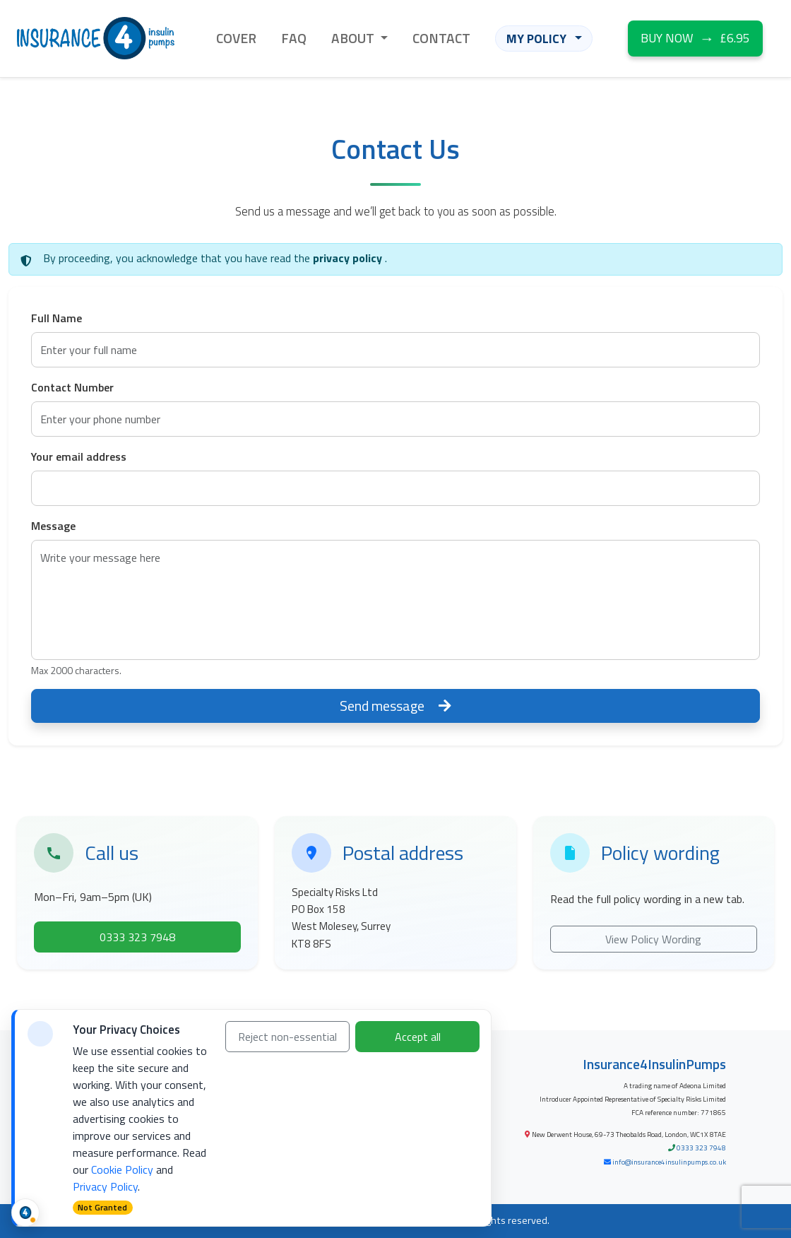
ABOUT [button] (354, 38)
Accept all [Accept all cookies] (418, 1036)
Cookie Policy (122, 1169)
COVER (236, 38)
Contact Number (72, 387)
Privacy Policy (105, 1186)
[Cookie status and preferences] (25, 1212)
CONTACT (441, 38)
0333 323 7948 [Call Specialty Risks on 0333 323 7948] (137, 936)
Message (53, 525)
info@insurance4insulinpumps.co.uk (669, 1162)
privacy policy (349, 257)
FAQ (294, 38)
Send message (395, 706)
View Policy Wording (653, 939)
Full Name (56, 318)
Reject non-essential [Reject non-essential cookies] (287, 1036)
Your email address (78, 456)
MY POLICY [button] (537, 38)
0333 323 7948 (701, 1148)
